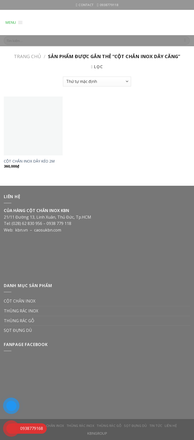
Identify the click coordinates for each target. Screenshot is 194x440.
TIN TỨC (156, 426)
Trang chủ (27, 56)
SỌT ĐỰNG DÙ (18, 330)
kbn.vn (21, 230)
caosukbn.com (48, 230)
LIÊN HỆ (171, 426)
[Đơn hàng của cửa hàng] (97, 81)
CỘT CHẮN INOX (19, 301)
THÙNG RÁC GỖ (19, 320)
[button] (10, 22)
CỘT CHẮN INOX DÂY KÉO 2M (29, 161)
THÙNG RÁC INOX (21, 311)
